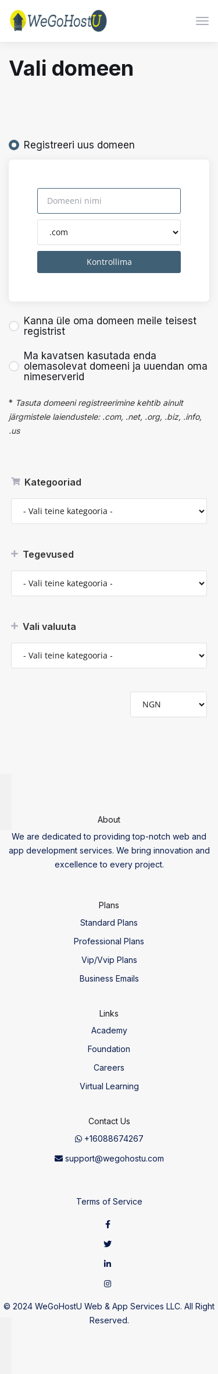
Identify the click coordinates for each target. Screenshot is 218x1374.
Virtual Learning (109, 1086)
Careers (109, 1067)
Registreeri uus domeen (72, 145)
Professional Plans (109, 941)
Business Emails (109, 978)
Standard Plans (109, 922)
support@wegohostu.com (109, 1158)
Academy (109, 1030)
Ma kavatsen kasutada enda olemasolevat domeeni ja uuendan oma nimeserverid (108, 366)
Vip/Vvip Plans (109, 960)
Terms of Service (109, 1201)
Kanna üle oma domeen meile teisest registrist (102, 326)
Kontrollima (109, 261)
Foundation (109, 1049)
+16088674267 (109, 1138)
